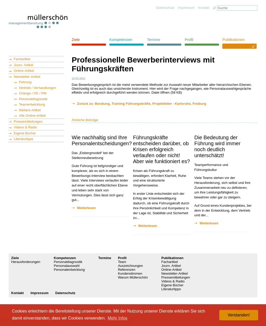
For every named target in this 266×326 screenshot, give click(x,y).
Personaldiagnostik (33, 99)
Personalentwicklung (69, 270)
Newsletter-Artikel (27, 77)
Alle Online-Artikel (32, 115)
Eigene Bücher (25, 133)
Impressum (186, 8)
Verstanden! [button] (239, 315)
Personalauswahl (66, 266)
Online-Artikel (24, 71)
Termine (153, 40)
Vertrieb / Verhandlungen (37, 88)
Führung (25, 82)
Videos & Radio (25, 127)
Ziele (76, 40)
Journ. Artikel (23, 65)
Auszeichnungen (130, 266)
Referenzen (126, 270)
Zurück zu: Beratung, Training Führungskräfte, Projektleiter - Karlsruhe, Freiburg (141, 104)
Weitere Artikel (30, 110)
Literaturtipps (23, 139)
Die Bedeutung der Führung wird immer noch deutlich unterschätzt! (217, 146)
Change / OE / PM (32, 93)
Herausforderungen (25, 262)
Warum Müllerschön (133, 277)
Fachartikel (22, 59)
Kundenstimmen (130, 273)
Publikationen (233, 40)
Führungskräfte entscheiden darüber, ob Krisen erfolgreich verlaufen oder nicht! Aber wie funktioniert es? (161, 149)
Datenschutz (165, 8)
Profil (189, 40)
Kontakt (203, 8)
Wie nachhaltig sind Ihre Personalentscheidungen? (102, 140)
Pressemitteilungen (28, 121)
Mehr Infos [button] (118, 318)
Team (122, 262)
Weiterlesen (86, 208)
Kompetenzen (120, 40)
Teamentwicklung (32, 104)
